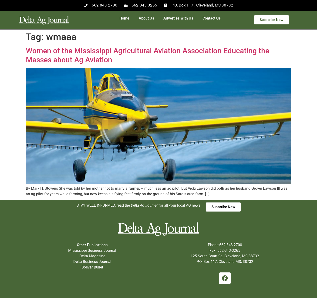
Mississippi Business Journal (92, 250)
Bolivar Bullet (92, 267)
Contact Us (211, 18)
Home (124, 18)
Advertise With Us (178, 18)
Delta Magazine (92, 256)
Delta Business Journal (92, 261)
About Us (146, 18)
